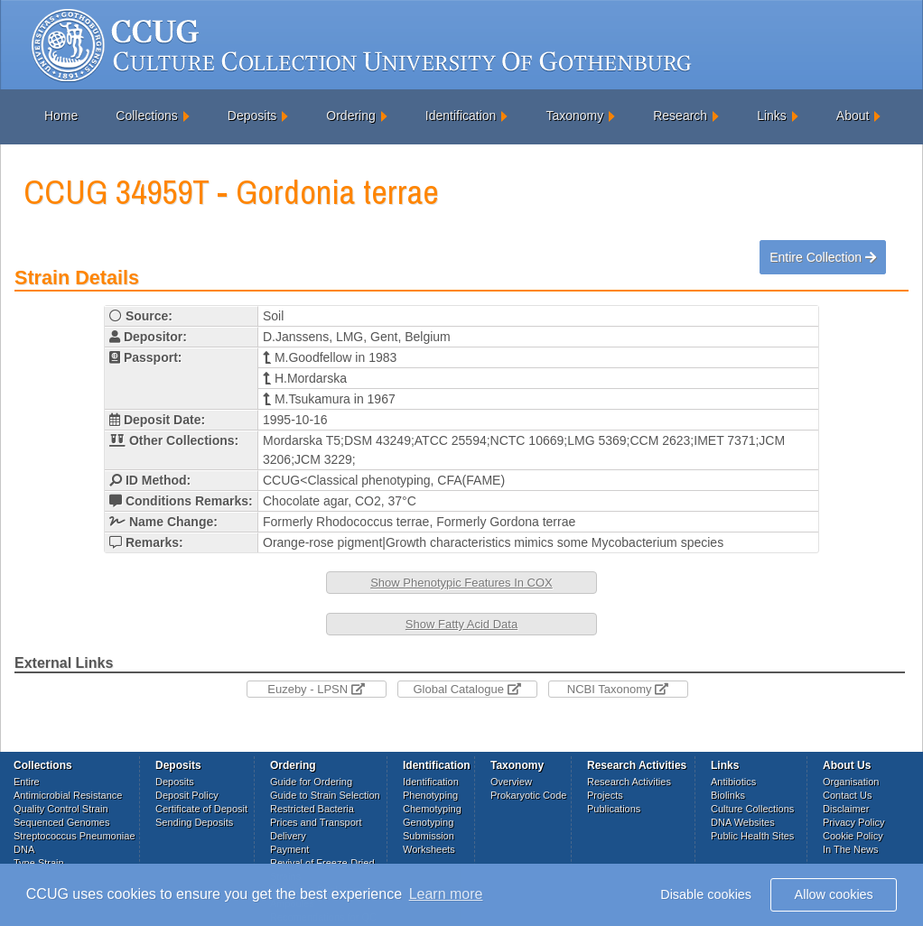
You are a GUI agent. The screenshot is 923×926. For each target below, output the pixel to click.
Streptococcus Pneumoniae (74, 835)
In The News (851, 849)
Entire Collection (822, 257)
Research (680, 115)
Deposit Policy (187, 795)
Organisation (851, 781)
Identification (461, 115)
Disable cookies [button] (705, 894)
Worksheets (429, 849)
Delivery (288, 835)
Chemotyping (432, 808)
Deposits (252, 115)
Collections (146, 115)
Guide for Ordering (311, 781)
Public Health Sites (752, 835)
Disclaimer (846, 808)
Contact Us (847, 795)
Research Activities (629, 781)
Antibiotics (733, 781)
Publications (613, 808)
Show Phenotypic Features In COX (461, 582)
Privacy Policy (853, 822)
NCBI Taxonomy (617, 689)
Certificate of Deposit (201, 808)
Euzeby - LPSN (316, 689)
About (853, 115)
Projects (605, 795)
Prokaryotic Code (528, 795)
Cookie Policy (853, 835)
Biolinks (728, 795)
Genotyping (428, 822)
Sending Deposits (194, 822)
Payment (289, 849)
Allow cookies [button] (834, 894)
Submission (428, 835)
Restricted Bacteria (312, 808)
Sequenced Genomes (61, 822)
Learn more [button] (446, 894)
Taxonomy (574, 115)
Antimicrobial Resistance (68, 795)
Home (61, 115)
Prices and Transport (316, 822)
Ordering (350, 115)
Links (772, 115)
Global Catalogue (466, 689)
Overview (511, 781)
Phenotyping (430, 795)
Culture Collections (752, 808)
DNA (24, 849)
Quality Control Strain (61, 808)
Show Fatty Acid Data (461, 624)
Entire (27, 781)
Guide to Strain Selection (325, 795)
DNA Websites (743, 822)
